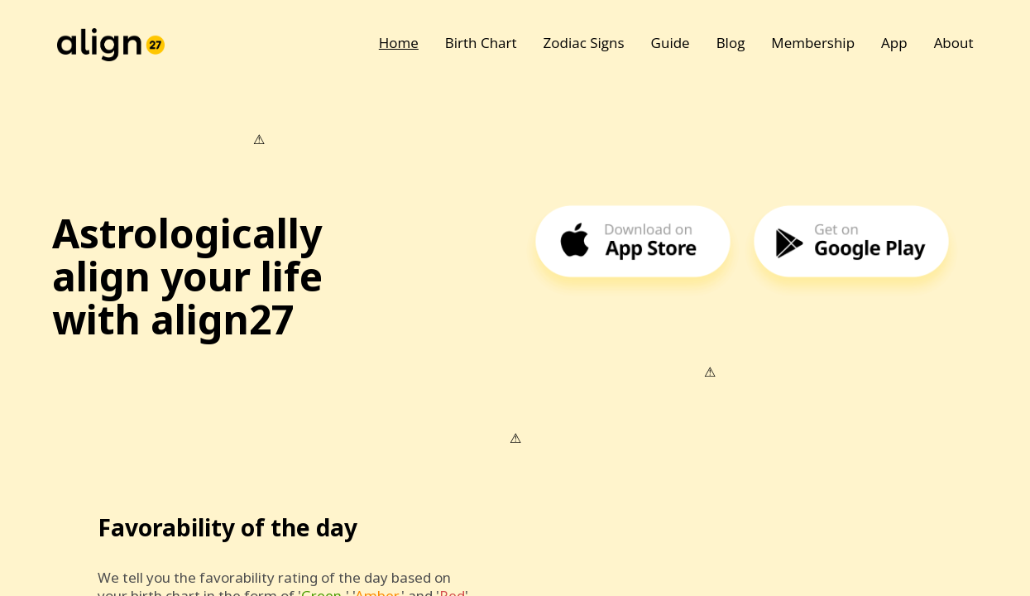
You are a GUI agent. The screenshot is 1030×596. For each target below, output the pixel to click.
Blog (730, 42)
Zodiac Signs (584, 42)
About (954, 42)
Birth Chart (481, 42)
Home (399, 42)
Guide (670, 42)
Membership (813, 42)
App (894, 42)
